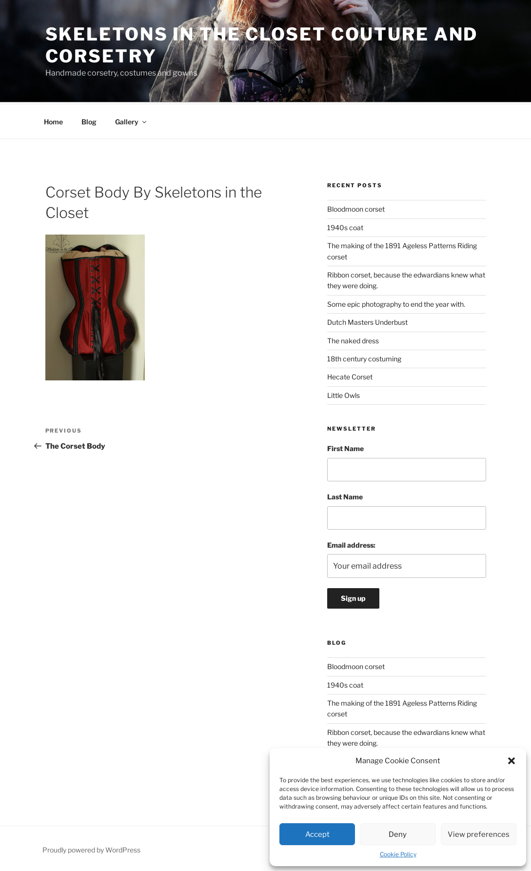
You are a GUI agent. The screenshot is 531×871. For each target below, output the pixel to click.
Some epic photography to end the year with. (396, 302)
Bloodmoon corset (356, 207)
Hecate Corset (350, 375)
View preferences (479, 834)
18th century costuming (364, 357)
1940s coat (345, 226)
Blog (89, 120)
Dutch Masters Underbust (367, 321)
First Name (345, 447)
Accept (317, 834)
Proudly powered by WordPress (91, 848)
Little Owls (343, 394)
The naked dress (353, 339)
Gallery (131, 120)
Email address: (351, 543)
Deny (398, 834)
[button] (511, 761)
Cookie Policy (398, 854)
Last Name (345, 495)
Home (53, 120)
